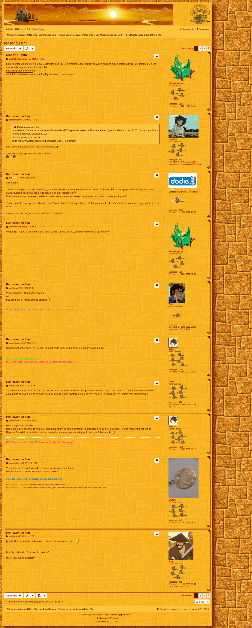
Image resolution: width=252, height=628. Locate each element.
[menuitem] (10, 29)
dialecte (172, 349)
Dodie (171, 190)
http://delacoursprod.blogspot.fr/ (20, 558)
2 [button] (200, 48)
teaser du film (15, 43)
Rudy (171, 561)
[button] (209, 48)
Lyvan (171, 382)
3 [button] (204, 48)
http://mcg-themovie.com (19, 70)
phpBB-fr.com (112, 618)
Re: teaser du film (18, 116)
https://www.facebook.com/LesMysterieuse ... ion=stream (43, 74)
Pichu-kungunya (176, 83)
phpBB (99, 615)
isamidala (173, 139)
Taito (171, 304)
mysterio (172, 500)
